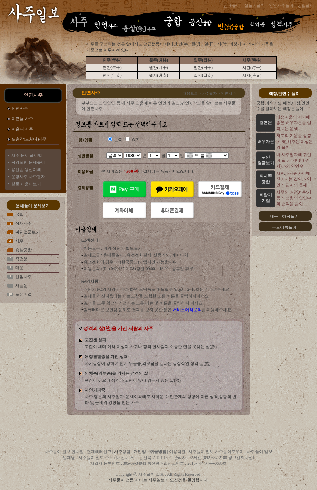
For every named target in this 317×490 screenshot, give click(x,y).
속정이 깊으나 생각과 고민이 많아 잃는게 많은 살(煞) (133, 380)
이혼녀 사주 (22, 129)
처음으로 (190, 93)
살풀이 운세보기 (26, 184)
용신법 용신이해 (26, 169)
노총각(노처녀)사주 (29, 139)
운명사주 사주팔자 (28, 176)
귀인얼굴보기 (27, 232)
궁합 (19, 214)
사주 (19, 241)
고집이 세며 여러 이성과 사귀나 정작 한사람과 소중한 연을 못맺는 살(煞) (151, 346)
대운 (19, 267)
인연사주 (20, 108)
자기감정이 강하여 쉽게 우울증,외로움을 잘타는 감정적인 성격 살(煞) (147, 363)
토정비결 (23, 294)
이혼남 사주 (22, 118)
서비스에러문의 (187, 309)
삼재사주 (23, 223)
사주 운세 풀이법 (26, 155)
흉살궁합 (23, 250)
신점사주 (23, 276)
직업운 (21, 258)
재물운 (21, 285)
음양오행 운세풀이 (28, 162)
